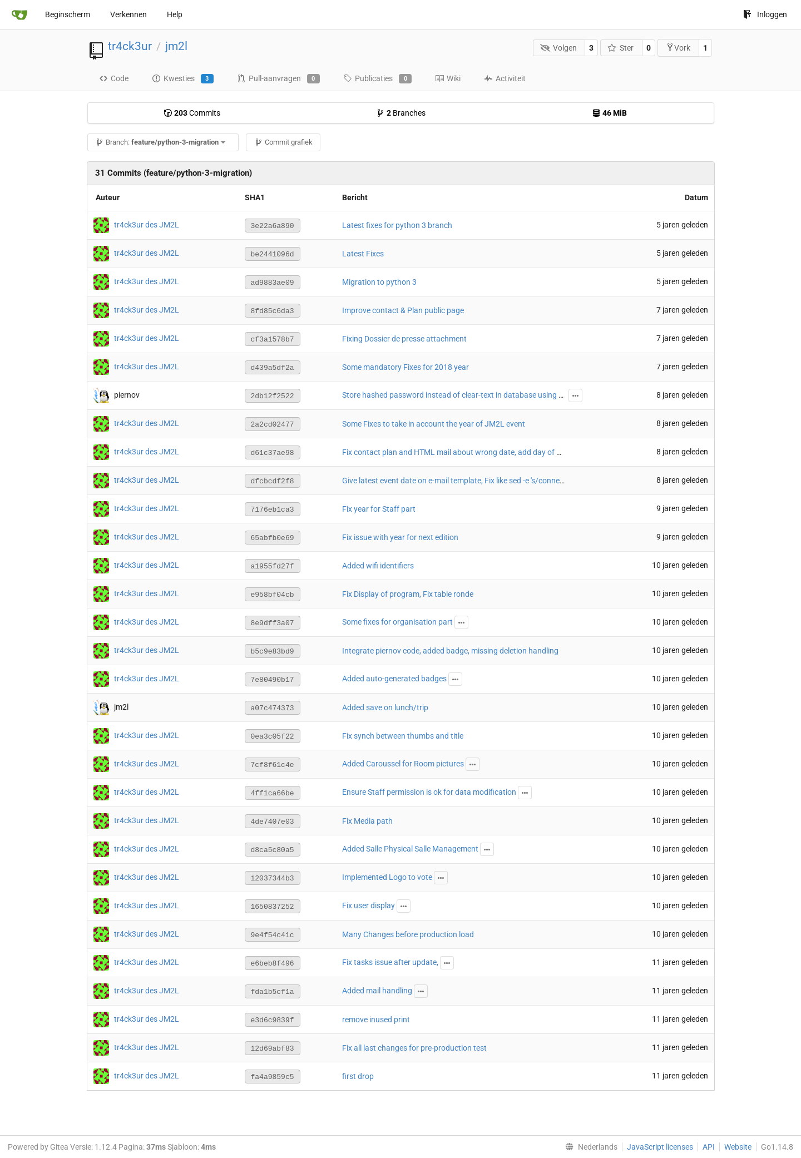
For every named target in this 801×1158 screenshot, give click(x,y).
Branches (401, 112)
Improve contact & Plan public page (403, 310)
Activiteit (505, 78)
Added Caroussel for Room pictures (403, 763)
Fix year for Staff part (379, 508)
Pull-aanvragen (278, 79)
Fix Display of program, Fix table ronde (407, 594)
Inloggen (765, 14)
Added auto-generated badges (394, 678)
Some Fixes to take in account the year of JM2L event (433, 423)
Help (174, 14)
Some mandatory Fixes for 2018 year (405, 367)
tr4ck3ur (130, 46)
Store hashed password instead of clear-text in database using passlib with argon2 (484, 394)
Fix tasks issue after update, (390, 962)
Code (113, 78)
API (709, 1146)
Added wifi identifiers (378, 565)
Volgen (558, 47)
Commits (192, 112)
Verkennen (128, 14)
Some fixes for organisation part (397, 621)
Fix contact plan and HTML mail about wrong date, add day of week (458, 452)
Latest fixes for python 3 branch (397, 225)
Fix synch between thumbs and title (402, 735)
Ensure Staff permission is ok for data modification (429, 792)
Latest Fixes (363, 253)
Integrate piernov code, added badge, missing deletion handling (450, 650)
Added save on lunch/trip (385, 707)
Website (737, 1146)
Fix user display (368, 905)
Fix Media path (367, 820)
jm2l (176, 46)
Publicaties (377, 79)
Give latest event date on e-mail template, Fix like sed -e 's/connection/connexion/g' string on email (509, 480)
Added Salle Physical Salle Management (410, 848)
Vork (678, 47)
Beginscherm (67, 14)
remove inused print (376, 1019)
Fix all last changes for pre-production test (414, 1047)
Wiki (448, 78)
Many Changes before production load (408, 934)
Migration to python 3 (379, 282)
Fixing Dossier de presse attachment (404, 338)
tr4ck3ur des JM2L (146, 224)
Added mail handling (377, 990)
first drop (358, 1076)
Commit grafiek (283, 142)
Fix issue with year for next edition (400, 537)
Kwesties (183, 79)
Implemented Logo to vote (387, 877)
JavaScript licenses (660, 1146)
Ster (620, 47)
